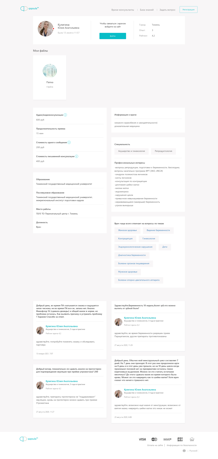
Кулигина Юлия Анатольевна (62, 326)
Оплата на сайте (155, 445)
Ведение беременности (158, 230)
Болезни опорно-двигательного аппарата (138, 279)
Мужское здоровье (127, 271)
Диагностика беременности (132, 255)
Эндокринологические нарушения (135, 246)
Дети (164, 246)
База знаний (147, 9)
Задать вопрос (167, 9)
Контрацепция (125, 238)
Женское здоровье (127, 230)
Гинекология (149, 238)
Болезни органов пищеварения (133, 263)
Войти (113, 36)
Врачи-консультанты (123, 9)
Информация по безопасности (182, 445)
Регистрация (189, 9)
